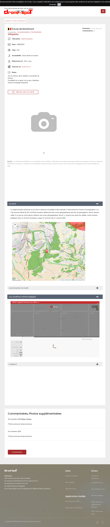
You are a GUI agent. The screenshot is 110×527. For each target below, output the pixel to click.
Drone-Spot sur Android (73, 508)
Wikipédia (13, 34)
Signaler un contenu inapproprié (15, 20)
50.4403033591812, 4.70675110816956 (29, 32)
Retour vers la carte (23, 92)
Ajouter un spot (70, 489)
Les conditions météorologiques (22, 297)
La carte (12, 204)
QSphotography (27, 39)
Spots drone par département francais (97, 504)
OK (59, 4)
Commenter (17, 452)
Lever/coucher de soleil (18, 288)
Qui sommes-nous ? (98, 489)
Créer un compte (71, 476)
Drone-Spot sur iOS (72, 501)
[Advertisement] (55, 183)
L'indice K (13, 364)
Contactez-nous (97, 482)
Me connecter (70, 482)
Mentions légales (97, 495)
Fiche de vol (26, 67)
